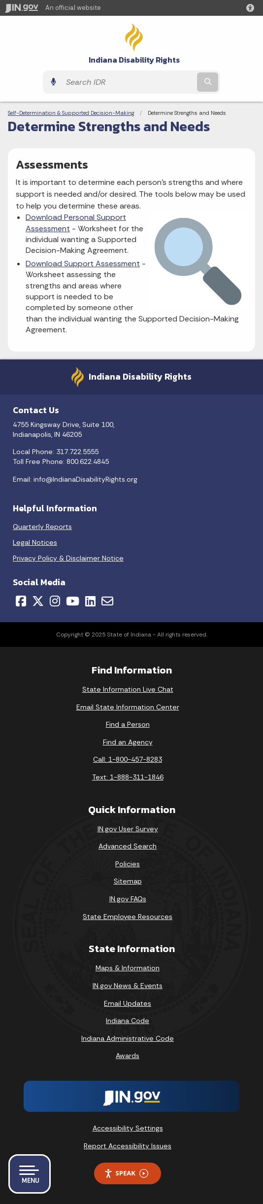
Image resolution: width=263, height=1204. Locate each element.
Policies (127, 863)
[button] (252, 8)
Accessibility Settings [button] (128, 1128)
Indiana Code (127, 1020)
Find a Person (128, 724)
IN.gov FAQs (127, 898)
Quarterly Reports (42, 526)
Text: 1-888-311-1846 (128, 777)
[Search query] (128, 82)
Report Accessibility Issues (127, 1145)
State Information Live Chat (127, 689)
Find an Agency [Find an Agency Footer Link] (128, 742)
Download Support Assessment (83, 263)
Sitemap (128, 881)
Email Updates (127, 1003)
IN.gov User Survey (128, 828)
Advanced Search (128, 846)
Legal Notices (35, 542)
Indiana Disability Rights (134, 60)
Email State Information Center (127, 707)
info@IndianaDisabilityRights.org (85, 479)
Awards (127, 1055)
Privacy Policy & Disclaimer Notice (68, 558)
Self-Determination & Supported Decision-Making (71, 112)
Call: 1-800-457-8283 (127, 759)
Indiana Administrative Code (127, 1038)
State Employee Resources (127, 916)
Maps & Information (128, 967)
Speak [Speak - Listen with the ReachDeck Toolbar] (126, 1173)
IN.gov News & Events (128, 985)
